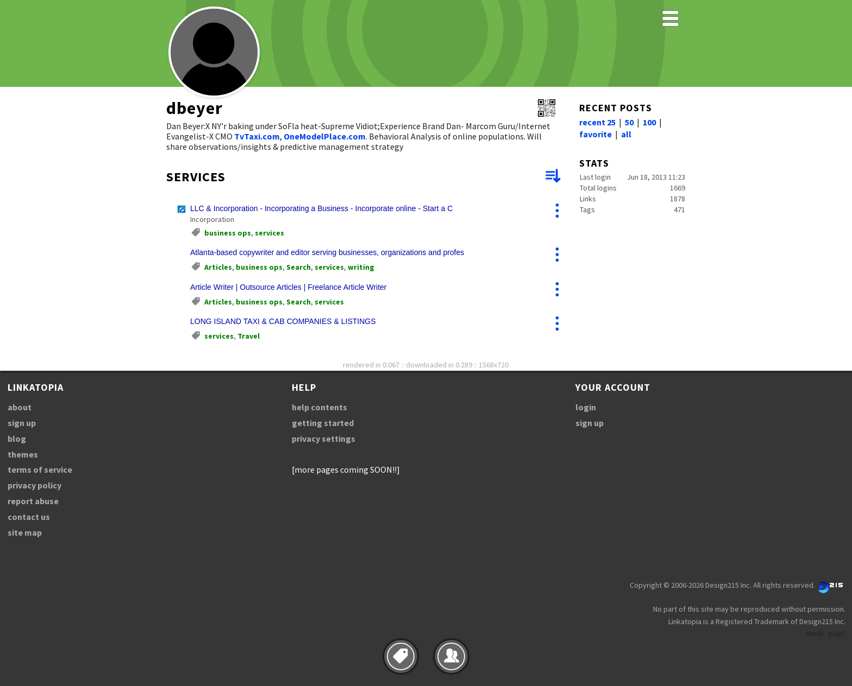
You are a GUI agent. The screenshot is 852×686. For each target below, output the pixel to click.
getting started (323, 422)
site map (25, 532)
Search (298, 267)
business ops (227, 233)
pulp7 (836, 634)
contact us (29, 516)
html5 (814, 634)
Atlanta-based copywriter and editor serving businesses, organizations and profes (327, 252)
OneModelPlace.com (325, 136)
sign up (22, 422)
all (626, 134)
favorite (595, 134)
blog (17, 438)
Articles (218, 267)
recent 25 (597, 122)
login (585, 407)
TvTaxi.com (257, 136)
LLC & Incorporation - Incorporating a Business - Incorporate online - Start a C (321, 208)
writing (361, 267)
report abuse (33, 501)
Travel (248, 336)
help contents (319, 407)
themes (23, 454)
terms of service (40, 469)
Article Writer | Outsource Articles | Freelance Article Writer (288, 287)
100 (649, 122)
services (269, 233)
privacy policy (34, 485)
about (20, 407)
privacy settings (323, 438)
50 (629, 122)
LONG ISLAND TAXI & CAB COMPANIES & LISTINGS (283, 321)
